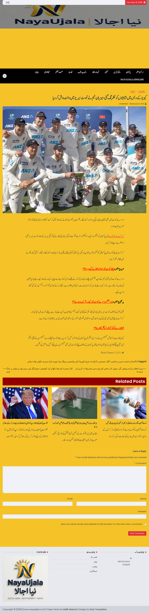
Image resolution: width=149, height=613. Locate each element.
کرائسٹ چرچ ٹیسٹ (116, 236)
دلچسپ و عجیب (82, 72)
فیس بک (94, 557)
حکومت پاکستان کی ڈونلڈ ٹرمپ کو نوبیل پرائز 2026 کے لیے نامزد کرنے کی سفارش (25, 423)
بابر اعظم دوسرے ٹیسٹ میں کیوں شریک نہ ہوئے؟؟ (92, 302)
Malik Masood (70, 609)
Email (70, 498)
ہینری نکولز (42, 361)
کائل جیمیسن (104, 361)
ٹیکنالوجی (47, 72)
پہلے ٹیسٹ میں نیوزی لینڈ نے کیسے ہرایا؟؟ (98, 269)
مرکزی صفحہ (140, 72)
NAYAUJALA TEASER (124, 563)
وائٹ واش (31, 361)
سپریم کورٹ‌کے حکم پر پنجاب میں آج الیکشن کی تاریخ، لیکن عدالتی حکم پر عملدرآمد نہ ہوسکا (74, 425)
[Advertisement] (74, 48)
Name (143, 498)
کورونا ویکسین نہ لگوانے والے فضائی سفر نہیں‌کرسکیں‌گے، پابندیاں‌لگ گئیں (126, 423)
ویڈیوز (37, 72)
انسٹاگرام (93, 571)
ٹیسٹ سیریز (123, 361)
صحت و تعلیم (59, 72)
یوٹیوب (94, 566)
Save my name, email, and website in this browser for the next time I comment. (101, 524)
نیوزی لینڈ (53, 361)
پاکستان (128, 72)
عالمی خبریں (117, 72)
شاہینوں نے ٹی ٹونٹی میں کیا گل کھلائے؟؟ (109, 328)
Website (142, 511)
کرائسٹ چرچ (91, 361)
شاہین (114, 361)
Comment (140, 463)
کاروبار (70, 72)
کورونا (82, 361)
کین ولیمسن (72, 361)
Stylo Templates (98, 609)
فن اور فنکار (95, 72)
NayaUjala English (132, 79)
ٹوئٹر (95, 561)
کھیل (106, 72)
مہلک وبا (62, 361)
